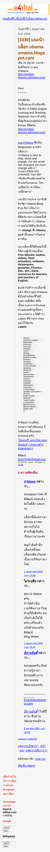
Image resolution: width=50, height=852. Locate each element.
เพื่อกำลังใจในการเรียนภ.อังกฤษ (9, 781)
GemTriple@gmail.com (32, 459)
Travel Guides (29, 400)
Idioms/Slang (28, 374)
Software (27, 398)
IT (24, 411)
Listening (27, 381)
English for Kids (29, 357)
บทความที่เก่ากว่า (36, 750)
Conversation (28, 402)
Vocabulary (28, 364)
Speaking (27, 368)
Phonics (26, 394)
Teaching (27, 362)
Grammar (27, 347)
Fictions (26, 379)
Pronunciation (29, 389)
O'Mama (29, 481)
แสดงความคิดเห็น (27, 739)
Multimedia (27, 342)
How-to (26, 351)
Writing (26, 353)
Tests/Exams (28, 377)
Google (7, 821)
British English (29, 396)
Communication (29, 366)
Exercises (27, 344)
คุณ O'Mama (25, 142)
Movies (26, 372)
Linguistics (27, 387)
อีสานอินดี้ (30, 653)
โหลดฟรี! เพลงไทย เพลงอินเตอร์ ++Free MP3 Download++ (32, 444)
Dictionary (27, 370)
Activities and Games (32, 392)
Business (27, 359)
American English (30, 340)
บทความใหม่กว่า (28, 745)
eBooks (26, 338)
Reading (26, 349)
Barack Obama (29, 407)
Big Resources (29, 404)
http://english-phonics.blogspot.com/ (31, 76)
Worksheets (28, 385)
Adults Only (28, 409)
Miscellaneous (29, 355)
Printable (27, 383)
